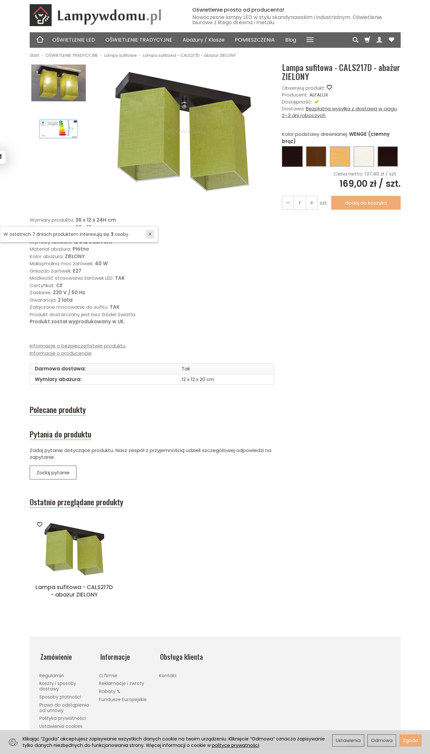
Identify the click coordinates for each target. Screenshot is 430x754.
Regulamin (51, 675)
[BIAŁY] (364, 156)
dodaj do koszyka (365, 202)
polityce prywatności (235, 745)
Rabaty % (109, 691)
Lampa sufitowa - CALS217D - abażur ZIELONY (74, 593)
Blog (290, 40)
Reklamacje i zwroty (121, 683)
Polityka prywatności (62, 718)
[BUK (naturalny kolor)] (340, 156)
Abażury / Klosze (204, 40)
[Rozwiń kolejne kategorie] (310, 40)
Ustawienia (348, 740)
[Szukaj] (355, 40)
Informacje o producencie (61, 353)
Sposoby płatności (60, 697)
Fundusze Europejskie (123, 699)
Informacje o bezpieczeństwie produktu (77, 345)
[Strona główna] (104, 15)
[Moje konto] (379, 40)
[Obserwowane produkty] (391, 40)
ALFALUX (318, 94)
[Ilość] (299, 203)
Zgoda (410, 740)
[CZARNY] (387, 156)
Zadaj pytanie (53, 474)
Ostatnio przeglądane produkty (79, 504)
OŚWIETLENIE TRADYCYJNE (138, 40)
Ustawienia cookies (61, 726)
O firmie (108, 675)
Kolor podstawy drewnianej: (336, 137)
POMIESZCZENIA (255, 40)
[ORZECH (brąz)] (316, 156)
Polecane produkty (59, 410)
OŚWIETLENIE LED (73, 40)
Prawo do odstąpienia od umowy (64, 707)
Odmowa (382, 740)
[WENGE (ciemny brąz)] (292, 156)
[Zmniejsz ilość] (310, 203)
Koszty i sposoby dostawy (57, 686)
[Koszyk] (367, 40)
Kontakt (168, 675)
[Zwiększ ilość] (287, 203)
